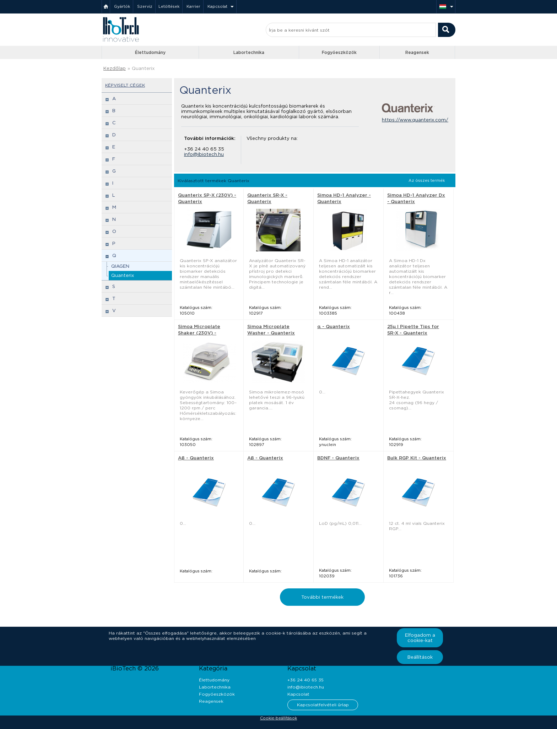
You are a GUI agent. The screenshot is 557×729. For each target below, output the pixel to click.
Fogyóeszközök (339, 52)
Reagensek (417, 52)
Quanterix (143, 68)
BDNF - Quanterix (338, 458)
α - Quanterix (333, 326)
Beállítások (420, 657)
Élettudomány (150, 52)
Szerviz (144, 6)
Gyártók (122, 6)
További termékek (322, 597)
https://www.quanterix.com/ (415, 120)
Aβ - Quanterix (196, 458)
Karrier (193, 6)
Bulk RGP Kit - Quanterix (416, 458)
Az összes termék (427, 180)
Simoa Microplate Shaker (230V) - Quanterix (199, 333)
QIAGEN (120, 266)
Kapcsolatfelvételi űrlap (323, 704)
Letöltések (168, 6)
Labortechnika (248, 52)
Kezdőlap (114, 68)
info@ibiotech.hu (204, 154)
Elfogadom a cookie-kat (420, 637)
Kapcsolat (217, 6)
